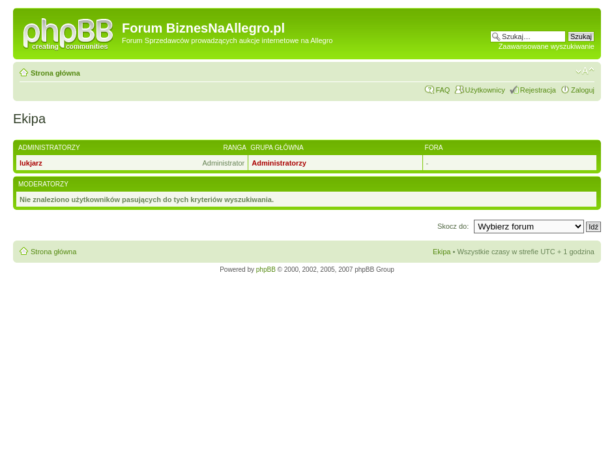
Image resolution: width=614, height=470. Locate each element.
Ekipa (442, 252)
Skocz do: (454, 226)
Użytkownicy (485, 90)
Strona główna (55, 73)
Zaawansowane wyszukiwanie (546, 46)
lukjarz (31, 163)
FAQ (442, 90)
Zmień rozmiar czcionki (585, 71)
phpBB (266, 269)
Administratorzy (279, 163)
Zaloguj (582, 90)
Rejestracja (538, 90)
